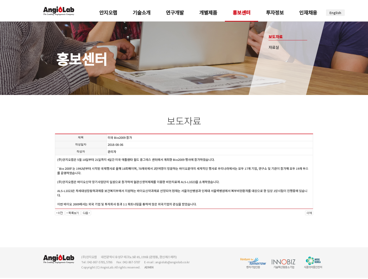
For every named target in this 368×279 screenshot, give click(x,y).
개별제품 (208, 12)
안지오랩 (108, 12)
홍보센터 (241, 12)
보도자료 (275, 36)
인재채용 (308, 12)
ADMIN (148, 267)
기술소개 (141, 12)
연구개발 (175, 12)
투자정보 (275, 12)
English (335, 12)
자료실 (273, 47)
